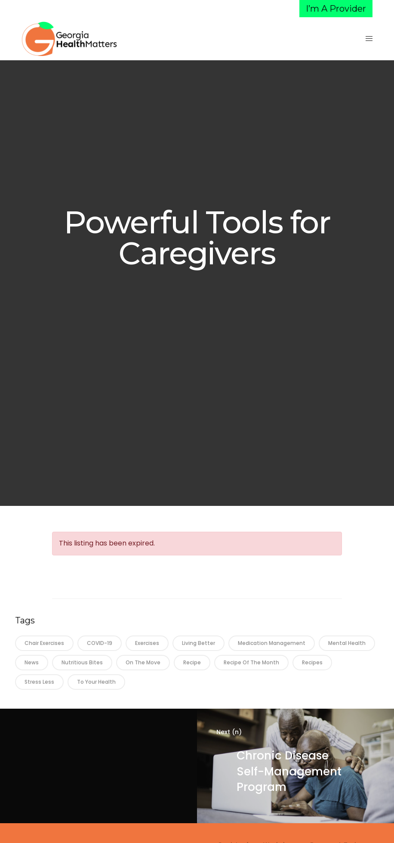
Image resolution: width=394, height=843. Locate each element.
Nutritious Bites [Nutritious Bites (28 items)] (82, 662)
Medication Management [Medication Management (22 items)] (271, 643)
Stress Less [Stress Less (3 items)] (39, 681)
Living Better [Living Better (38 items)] (198, 643)
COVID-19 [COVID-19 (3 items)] (99, 643)
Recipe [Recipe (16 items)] (192, 662)
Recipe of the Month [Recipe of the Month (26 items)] (251, 662)
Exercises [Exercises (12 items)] (147, 643)
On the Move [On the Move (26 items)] (143, 662)
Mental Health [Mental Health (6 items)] (347, 643)
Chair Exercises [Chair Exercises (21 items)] (44, 643)
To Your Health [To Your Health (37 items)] (96, 681)
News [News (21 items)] (32, 662)
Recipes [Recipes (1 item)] (312, 662)
